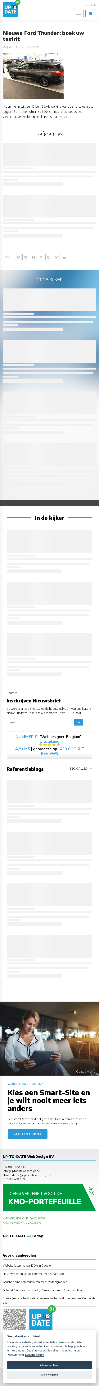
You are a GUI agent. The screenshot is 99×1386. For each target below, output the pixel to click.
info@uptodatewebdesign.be (21, 1171)
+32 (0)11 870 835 (14, 1166)
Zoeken (91, 4)
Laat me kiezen (34, 1354)
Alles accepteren (49, 1365)
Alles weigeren (49, 1374)
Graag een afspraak (27, 1134)
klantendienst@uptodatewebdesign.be (27, 1175)
